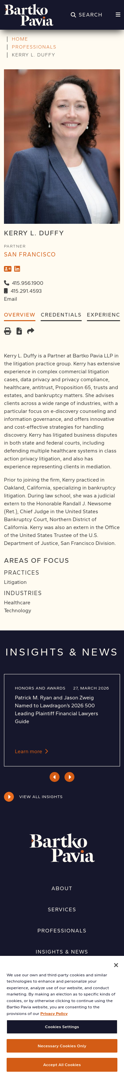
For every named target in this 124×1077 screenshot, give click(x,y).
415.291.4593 (26, 291)
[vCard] (8, 269)
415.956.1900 (27, 283)
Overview (19, 315)
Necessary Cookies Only (62, 1050)
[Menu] (118, 15)
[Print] (7, 332)
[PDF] (19, 332)
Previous (54, 777)
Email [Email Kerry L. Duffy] (10, 299)
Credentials (61, 315)
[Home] (29, 15)
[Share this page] (30, 332)
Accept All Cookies (62, 1069)
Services (62, 909)
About (62, 888)
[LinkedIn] (17, 269)
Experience (105, 315)
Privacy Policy (54, 1018)
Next (69, 777)
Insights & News (62, 952)
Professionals (62, 930)
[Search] (86, 15)
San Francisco (30, 254)
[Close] (116, 970)
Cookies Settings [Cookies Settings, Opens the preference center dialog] (62, 1031)
